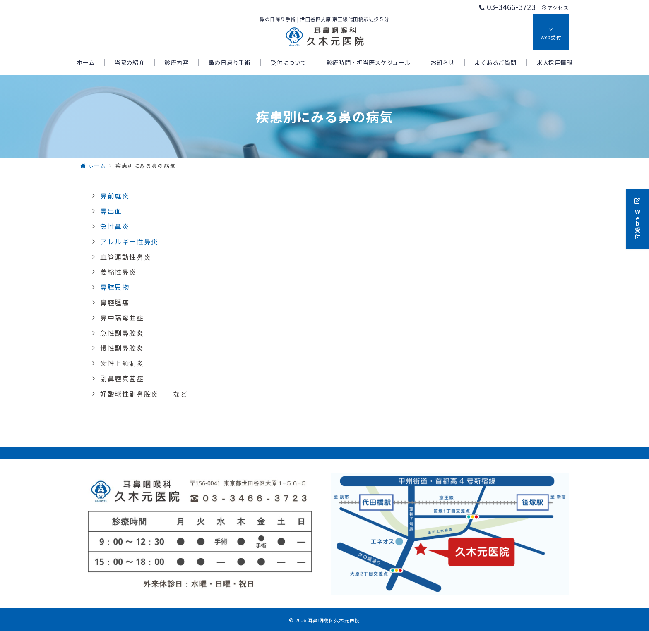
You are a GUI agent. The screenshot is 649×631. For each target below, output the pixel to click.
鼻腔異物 (114, 287)
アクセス (555, 8)
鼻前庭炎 (114, 196)
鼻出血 (111, 211)
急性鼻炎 (114, 226)
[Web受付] (637, 216)
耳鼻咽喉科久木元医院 (334, 620)
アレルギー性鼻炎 (129, 241)
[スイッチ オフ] (551, 32)
